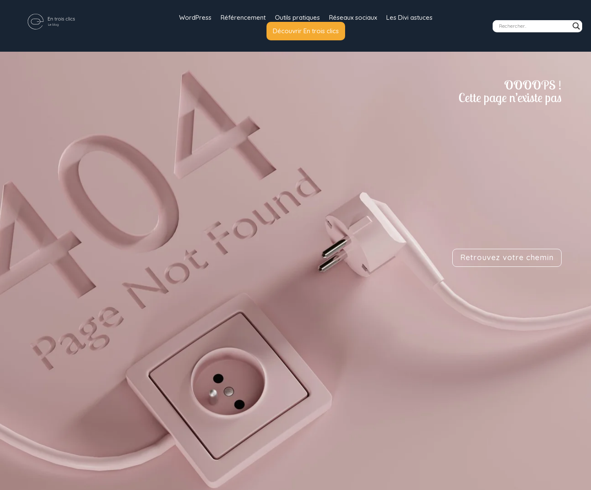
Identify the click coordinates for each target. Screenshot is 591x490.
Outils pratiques (297, 18)
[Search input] (533, 26)
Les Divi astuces (409, 18)
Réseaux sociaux (353, 18)
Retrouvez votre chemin (507, 257)
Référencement (243, 18)
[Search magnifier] (576, 26)
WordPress (195, 18)
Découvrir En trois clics (306, 31)
